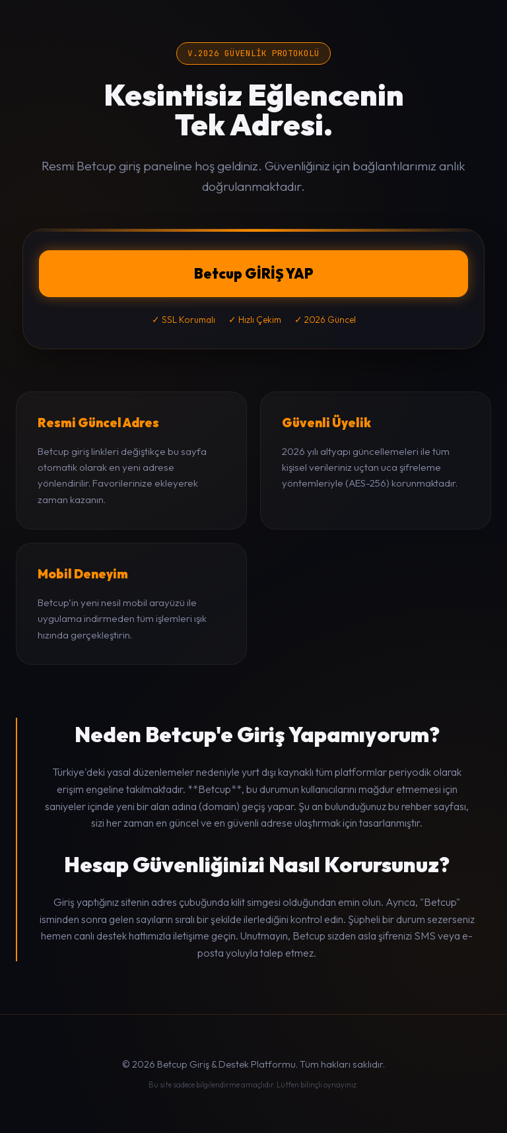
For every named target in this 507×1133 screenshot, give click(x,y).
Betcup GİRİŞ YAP (254, 273)
